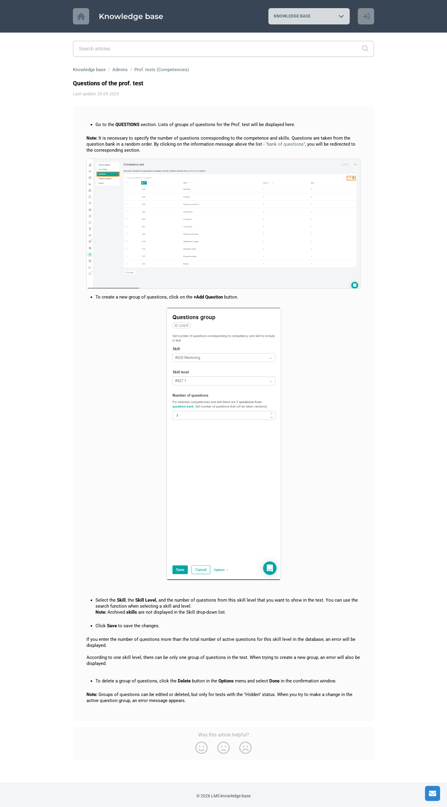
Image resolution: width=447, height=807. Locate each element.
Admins (122, 69)
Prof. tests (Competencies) (165, 69)
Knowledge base (90, 69)
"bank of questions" (285, 144)
